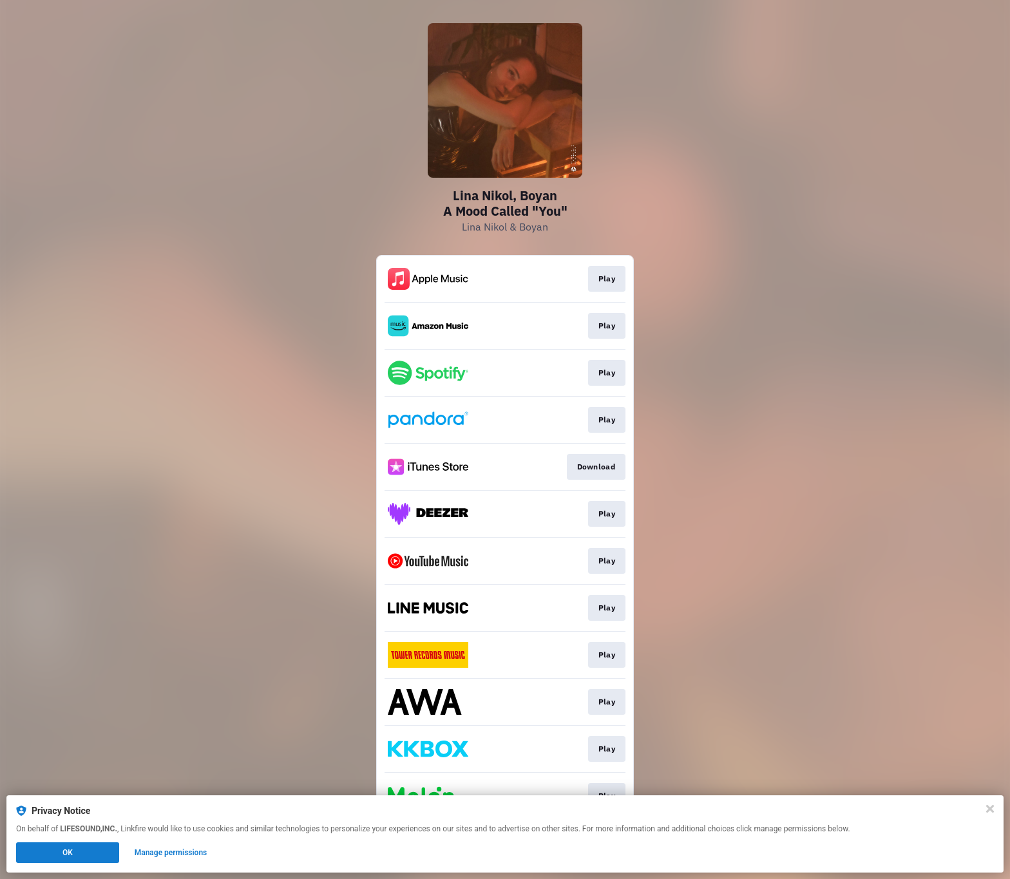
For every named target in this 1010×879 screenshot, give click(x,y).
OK (67, 852)
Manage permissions (171, 852)
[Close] (990, 809)
